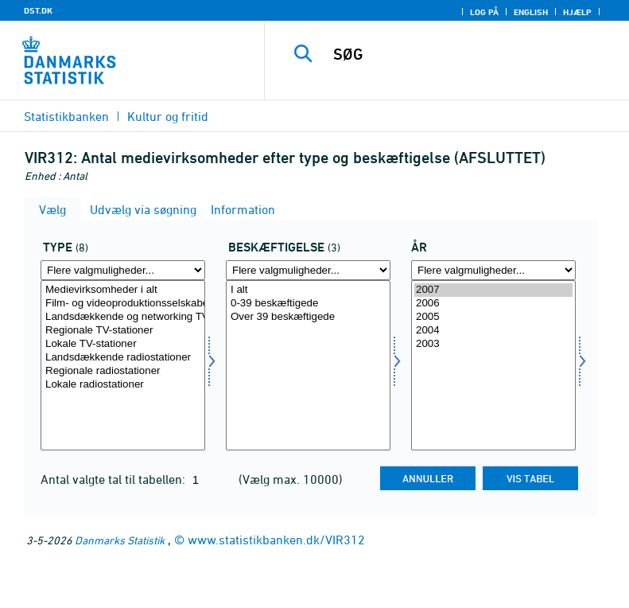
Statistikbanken (66, 116)
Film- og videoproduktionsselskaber (123, 303)
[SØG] (470, 54)
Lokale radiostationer (123, 385)
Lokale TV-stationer (123, 344)
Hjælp (577, 12)
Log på (484, 12)
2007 (493, 290)
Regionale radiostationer (123, 371)
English (531, 12)
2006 (493, 303)
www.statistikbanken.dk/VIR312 (276, 539)
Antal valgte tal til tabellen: (114, 479)
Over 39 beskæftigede (308, 317)
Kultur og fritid (167, 116)
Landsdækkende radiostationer (123, 357)
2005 (493, 317)
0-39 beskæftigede (308, 303)
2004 (493, 330)
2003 (493, 344)
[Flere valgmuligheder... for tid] (493, 270)
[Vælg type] (123, 365)
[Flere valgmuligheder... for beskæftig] (308, 270)
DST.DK (38, 10)
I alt (308, 290)
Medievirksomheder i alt (123, 290)
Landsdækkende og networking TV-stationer (123, 317)
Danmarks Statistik (120, 540)
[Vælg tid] (493, 365)
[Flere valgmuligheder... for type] (123, 270)
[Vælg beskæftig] (308, 365)
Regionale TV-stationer (123, 330)
